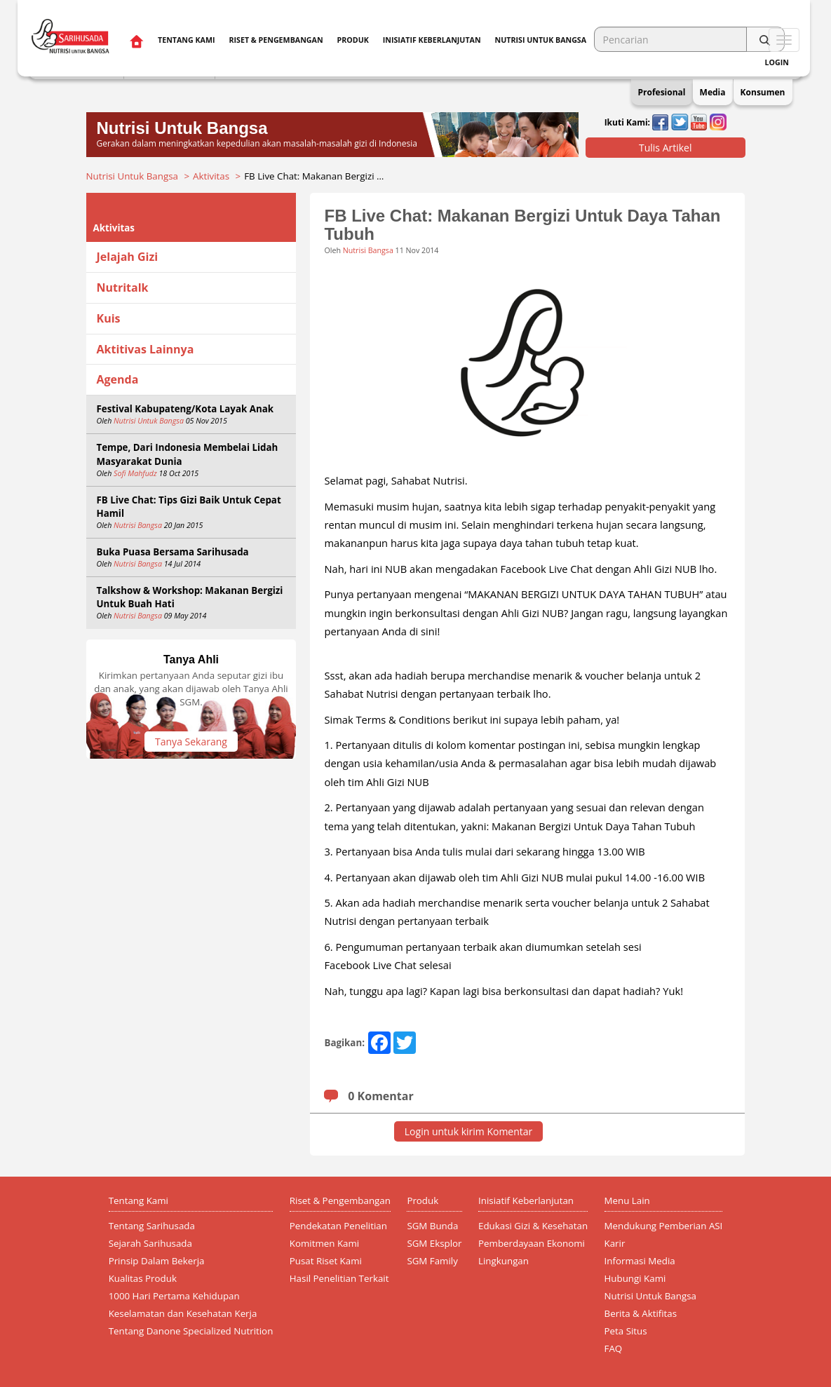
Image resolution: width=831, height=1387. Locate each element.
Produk (353, 40)
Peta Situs (625, 1331)
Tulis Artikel (665, 147)
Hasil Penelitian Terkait (339, 1278)
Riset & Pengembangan (276, 40)
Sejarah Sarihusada (150, 1243)
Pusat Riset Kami (326, 1260)
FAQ (613, 1348)
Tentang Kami (186, 40)
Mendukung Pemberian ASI (663, 1225)
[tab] (191, 257)
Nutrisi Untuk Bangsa (132, 176)
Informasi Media (639, 1260)
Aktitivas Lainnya (145, 349)
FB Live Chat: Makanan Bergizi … (314, 176)
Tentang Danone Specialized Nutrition (191, 1331)
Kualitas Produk (143, 1278)
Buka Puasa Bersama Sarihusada (173, 552)
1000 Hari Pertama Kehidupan (174, 1296)
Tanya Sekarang (191, 741)
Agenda (118, 379)
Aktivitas (211, 176)
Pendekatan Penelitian (338, 1225)
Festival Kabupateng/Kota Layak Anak (185, 408)
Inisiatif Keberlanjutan (432, 40)
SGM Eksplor (434, 1243)
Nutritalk (123, 287)
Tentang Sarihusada (152, 1225)
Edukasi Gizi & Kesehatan (533, 1225)
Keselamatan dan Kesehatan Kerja (183, 1313)
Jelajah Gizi (127, 256)
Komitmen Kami (324, 1243)
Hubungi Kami (635, 1278)
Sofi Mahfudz (135, 473)
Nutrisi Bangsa (138, 525)
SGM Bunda (432, 1225)
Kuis (109, 318)
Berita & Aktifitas (640, 1313)
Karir (615, 1243)
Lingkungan (503, 1260)
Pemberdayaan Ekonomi (531, 1243)
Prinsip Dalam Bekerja (157, 1260)
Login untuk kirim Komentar (468, 1131)
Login (777, 62)
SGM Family (432, 1260)
